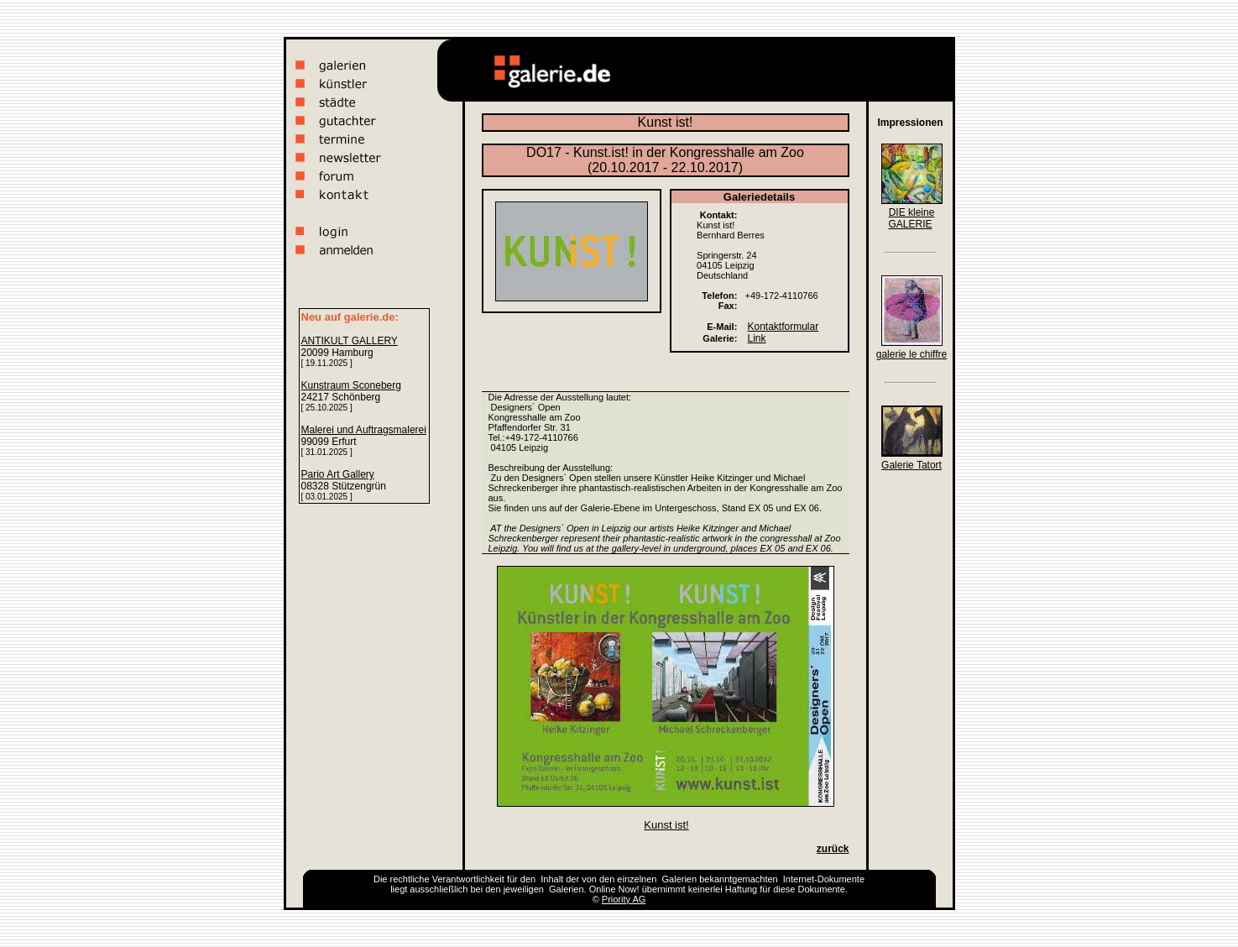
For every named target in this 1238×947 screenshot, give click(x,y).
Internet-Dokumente (824, 879)
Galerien (679, 879)
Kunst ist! (666, 825)
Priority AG (624, 899)
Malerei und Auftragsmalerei (363, 430)
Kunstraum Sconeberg (351, 385)
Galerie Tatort (911, 465)
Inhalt (552, 879)
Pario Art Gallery (337, 474)
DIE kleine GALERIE (911, 218)
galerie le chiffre (912, 354)
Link (757, 338)
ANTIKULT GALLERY (349, 341)
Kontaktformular (783, 326)
